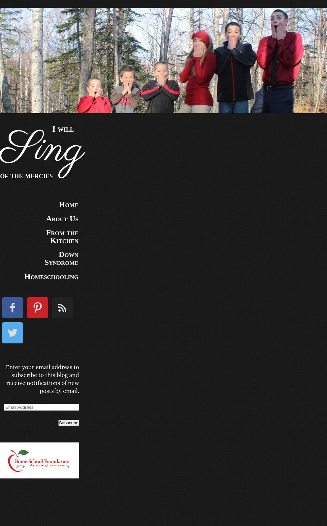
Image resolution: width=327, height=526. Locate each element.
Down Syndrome (61, 258)
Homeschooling (51, 276)
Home (68, 204)
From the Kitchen (62, 236)
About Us (62, 218)
